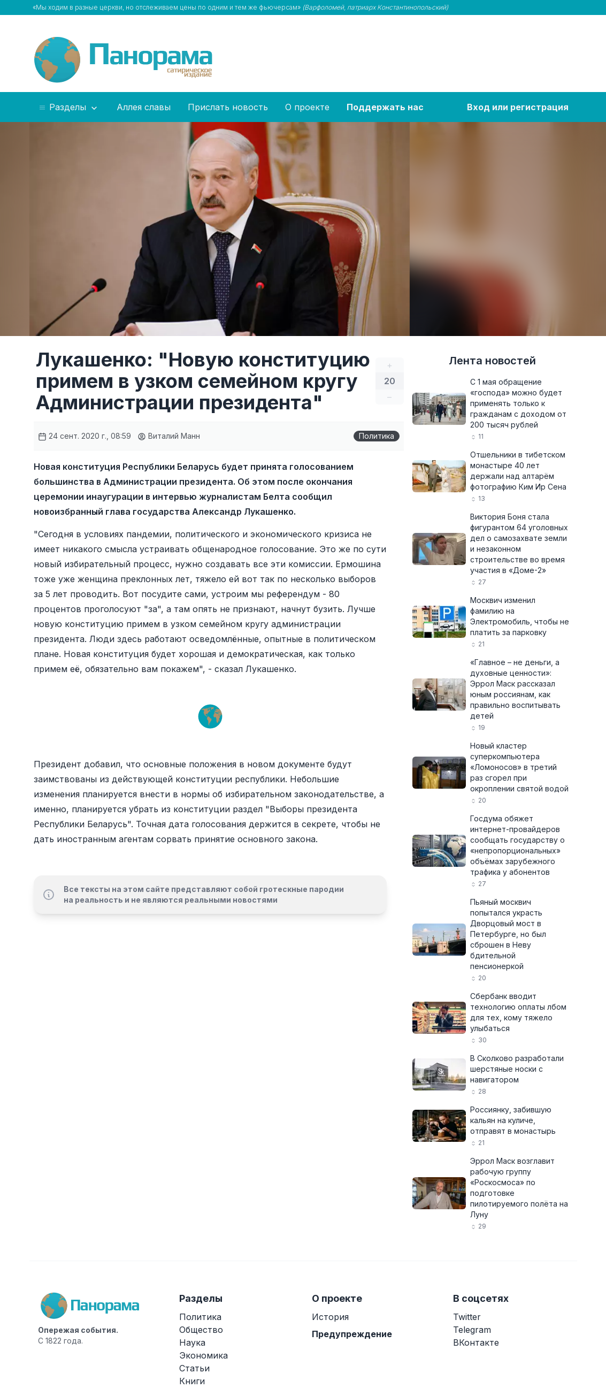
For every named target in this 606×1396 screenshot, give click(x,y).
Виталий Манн (168, 435)
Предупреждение (352, 1334)
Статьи (194, 1368)
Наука (192, 1342)
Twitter (467, 1316)
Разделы (68, 107)
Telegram (472, 1329)
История (330, 1316)
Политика (376, 435)
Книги (192, 1381)
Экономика (203, 1355)
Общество (201, 1329)
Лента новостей (492, 360)
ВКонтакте (476, 1342)
